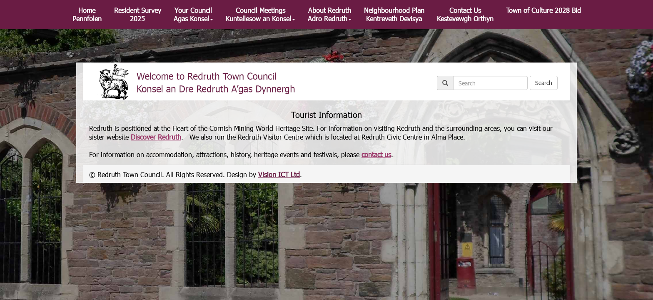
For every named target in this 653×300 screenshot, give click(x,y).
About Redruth (329, 14)
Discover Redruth (156, 136)
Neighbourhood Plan (394, 14)
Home (87, 14)
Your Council (193, 14)
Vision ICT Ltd (279, 174)
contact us (376, 154)
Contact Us (465, 14)
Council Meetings (260, 14)
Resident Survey (137, 14)
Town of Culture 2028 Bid (543, 10)
